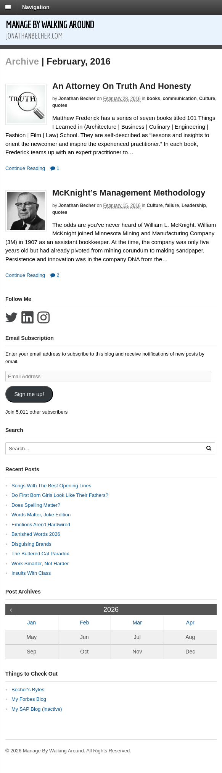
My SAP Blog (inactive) (36, 709)
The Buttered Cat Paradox (40, 553)
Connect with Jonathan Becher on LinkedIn (27, 317)
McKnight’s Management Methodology (128, 192)
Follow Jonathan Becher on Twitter (11, 317)
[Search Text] (98, 448)
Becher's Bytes (27, 689)
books (153, 98)
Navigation (36, 7)
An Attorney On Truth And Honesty (121, 86)
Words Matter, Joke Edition (41, 514)
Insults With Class (31, 573)
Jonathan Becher (76, 98)
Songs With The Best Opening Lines (51, 485)
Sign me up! (29, 394)
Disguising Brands (31, 544)
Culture (207, 98)
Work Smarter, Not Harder (40, 563)
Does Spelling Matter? (35, 505)
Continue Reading (25, 168)
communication (180, 98)
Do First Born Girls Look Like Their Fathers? (59, 495)
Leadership (194, 205)
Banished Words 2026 (35, 534)
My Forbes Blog (28, 699)
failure (172, 205)
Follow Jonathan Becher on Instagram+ (43, 317)
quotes (59, 105)
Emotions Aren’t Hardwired (40, 524)
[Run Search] (208, 448)
